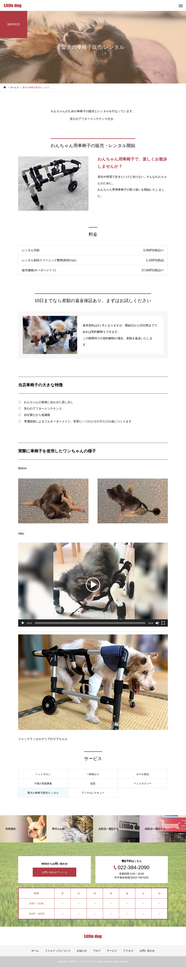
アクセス (128, 950)
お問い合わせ (147, 950)
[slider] (90, 623)
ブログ (97, 950)
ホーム (35, 950)
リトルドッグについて (57, 950)
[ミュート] (157, 623)
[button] (93, 584)
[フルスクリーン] (163, 623)
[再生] (23, 623)
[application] (93, 585)
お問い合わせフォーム (54, 872)
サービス (112, 950)
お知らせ (82, 950)
